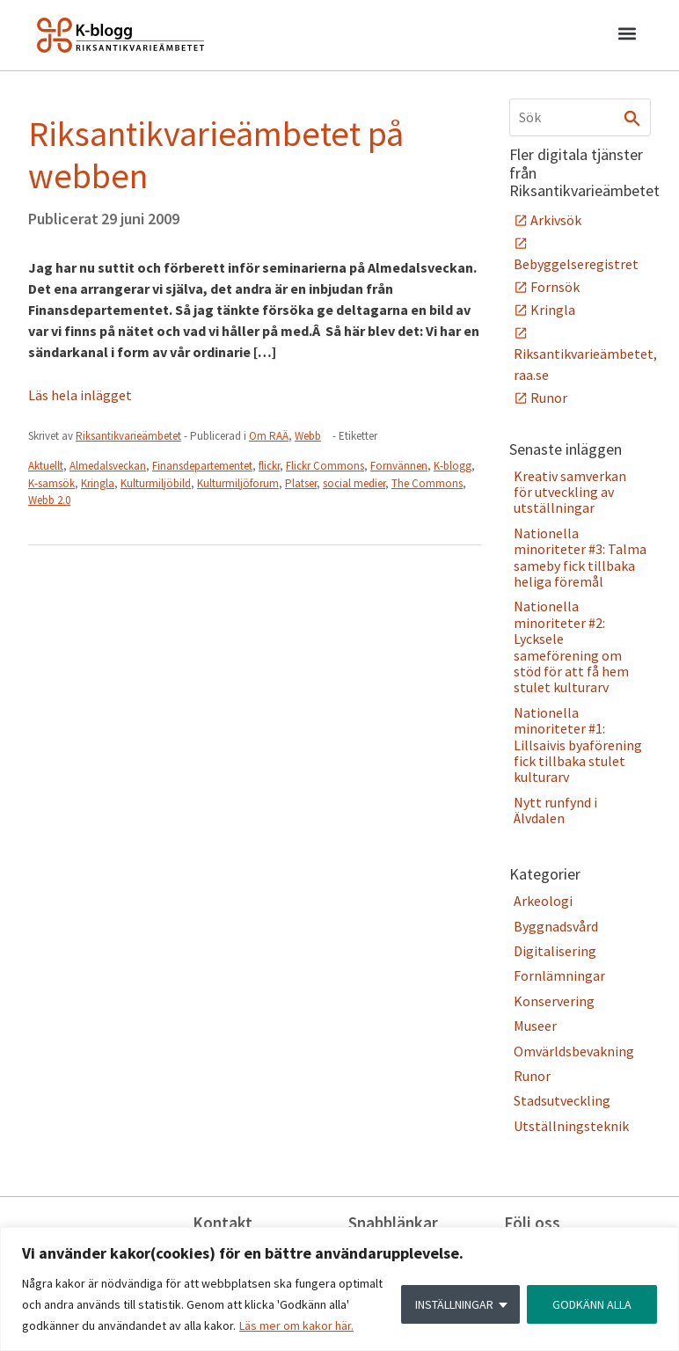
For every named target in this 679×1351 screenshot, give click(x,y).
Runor (548, 397)
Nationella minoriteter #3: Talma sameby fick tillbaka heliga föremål (580, 557)
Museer (535, 1025)
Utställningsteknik (571, 1126)
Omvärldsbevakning (574, 1051)
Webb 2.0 (49, 500)
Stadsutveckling (562, 1100)
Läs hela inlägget (80, 395)
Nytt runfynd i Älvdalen (555, 810)
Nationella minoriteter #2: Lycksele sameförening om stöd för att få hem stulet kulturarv (571, 646)
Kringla (97, 483)
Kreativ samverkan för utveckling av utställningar (570, 492)
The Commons (427, 483)
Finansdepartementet (202, 465)
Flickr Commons (325, 465)
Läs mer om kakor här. (296, 1325)
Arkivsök (555, 220)
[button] (626, 36)
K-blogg (452, 465)
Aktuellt (45, 465)
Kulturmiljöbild (155, 483)
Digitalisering (555, 951)
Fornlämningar (559, 975)
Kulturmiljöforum (238, 483)
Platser (301, 483)
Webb (308, 435)
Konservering (554, 1001)
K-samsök (51, 483)
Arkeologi (543, 900)
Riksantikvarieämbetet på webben (216, 155)
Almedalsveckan (107, 465)
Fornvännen (398, 465)
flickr (269, 465)
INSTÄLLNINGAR (454, 1304)
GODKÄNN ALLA (592, 1304)
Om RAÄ (268, 435)
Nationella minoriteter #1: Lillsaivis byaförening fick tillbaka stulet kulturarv (578, 745)
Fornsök (555, 287)
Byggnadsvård (556, 926)
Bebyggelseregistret (576, 264)
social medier (354, 483)
